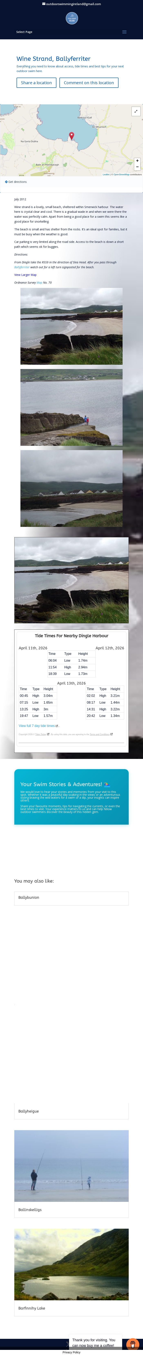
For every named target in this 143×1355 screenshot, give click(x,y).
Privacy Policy (71, 1352)
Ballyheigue (28, 1111)
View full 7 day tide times (37, 726)
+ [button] (137, 161)
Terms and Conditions (99, 734)
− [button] (137, 167)
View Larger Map (25, 275)
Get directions (17, 182)
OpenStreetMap (122, 174)
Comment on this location (89, 82)
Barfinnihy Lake (31, 1308)
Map (39, 282)
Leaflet (106, 174)
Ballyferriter (22, 267)
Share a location (36, 82)
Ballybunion (28, 897)
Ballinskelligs (29, 1210)
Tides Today (40, 734)
